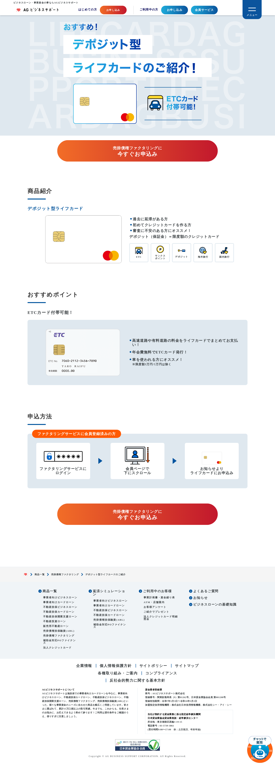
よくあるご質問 (205, 591)
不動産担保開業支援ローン (60, 616)
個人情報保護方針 (116, 666)
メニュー (252, 15)
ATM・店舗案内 (154, 602)
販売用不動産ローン (56, 626)
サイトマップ (187, 666)
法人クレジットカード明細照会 (161, 617)
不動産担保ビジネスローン (60, 607)
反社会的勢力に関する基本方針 (138, 680)
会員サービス (204, 9)
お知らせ (200, 597)
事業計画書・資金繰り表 (159, 597)
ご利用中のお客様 (157, 591)
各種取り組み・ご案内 (118, 673)
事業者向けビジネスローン (60, 597)
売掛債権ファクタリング (65, 574)
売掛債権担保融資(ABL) (58, 630)
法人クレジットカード (57, 647)
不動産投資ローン (54, 621)
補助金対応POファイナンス (59, 641)
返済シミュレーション (109, 593)
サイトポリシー (153, 666)
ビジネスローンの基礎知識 (215, 604)
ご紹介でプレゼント (156, 611)
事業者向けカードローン (58, 602)
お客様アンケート (155, 607)
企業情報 (84, 666)
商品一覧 (40, 574)
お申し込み (175, 9)
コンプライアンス (161, 673)
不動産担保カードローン (58, 611)
